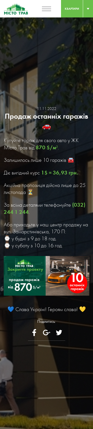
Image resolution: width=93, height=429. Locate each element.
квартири (72, 8)
